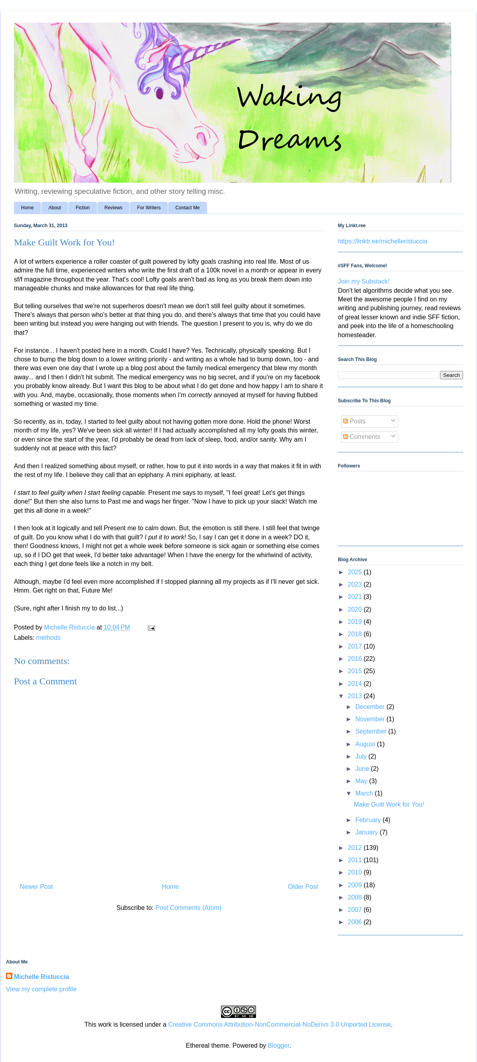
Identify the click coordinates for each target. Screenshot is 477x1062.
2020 (356, 609)
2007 (356, 909)
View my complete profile (41, 989)
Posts (354, 421)
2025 (356, 572)
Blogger (278, 1045)
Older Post (303, 886)
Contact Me (187, 207)
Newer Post (36, 886)
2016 (356, 658)
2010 (356, 872)
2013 (356, 696)
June (363, 768)
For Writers (149, 207)
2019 (356, 621)
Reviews (113, 207)
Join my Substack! (364, 281)
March (365, 793)
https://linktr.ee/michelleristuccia (382, 241)
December (370, 706)
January (367, 832)
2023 (356, 584)
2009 (356, 885)
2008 (356, 897)
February (368, 820)
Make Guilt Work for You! (389, 804)
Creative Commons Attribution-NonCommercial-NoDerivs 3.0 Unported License (279, 1024)
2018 (356, 634)
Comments (361, 436)
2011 (356, 860)
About (54, 207)
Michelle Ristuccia (41, 976)
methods (48, 637)
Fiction (82, 207)
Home (27, 207)
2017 (356, 646)
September (371, 731)
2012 (356, 847)
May (362, 781)
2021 (356, 596)
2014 (356, 683)
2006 (356, 922)
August (366, 744)
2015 (356, 671)
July (361, 756)
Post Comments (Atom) (188, 907)
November (370, 719)
